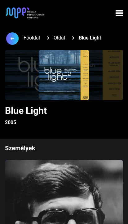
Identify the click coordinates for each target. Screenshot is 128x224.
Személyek (20, 148)
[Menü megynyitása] (119, 13)
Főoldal (32, 38)
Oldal (59, 38)
